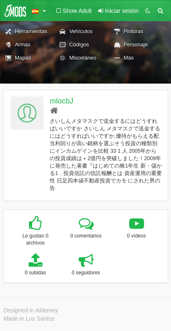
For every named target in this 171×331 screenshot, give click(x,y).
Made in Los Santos (29, 318)
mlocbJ (61, 101)
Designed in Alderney (30, 310)
